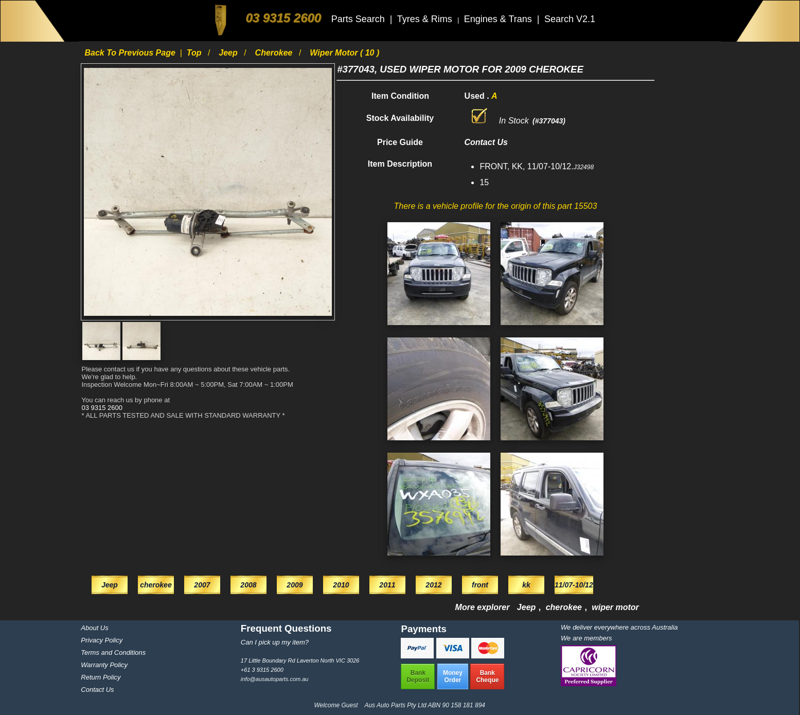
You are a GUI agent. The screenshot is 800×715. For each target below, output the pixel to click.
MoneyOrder (453, 676)
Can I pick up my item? (275, 642)
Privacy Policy (101, 640)
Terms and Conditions (113, 652)
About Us (94, 628)
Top (195, 52)
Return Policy (100, 677)
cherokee (275, 52)
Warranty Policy (104, 665)
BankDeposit (417, 676)
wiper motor (615, 607)
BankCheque (487, 676)
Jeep (229, 52)
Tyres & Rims (426, 19)
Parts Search (359, 19)
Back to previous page (130, 52)
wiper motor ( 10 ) (344, 52)
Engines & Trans (499, 19)
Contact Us (97, 689)
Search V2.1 (569, 19)
